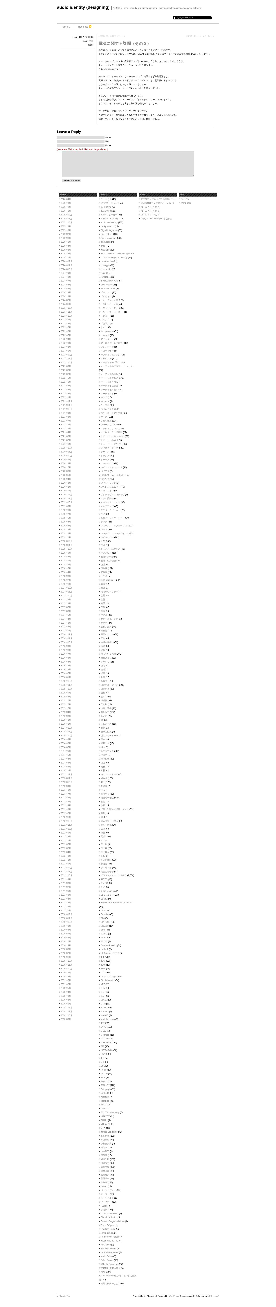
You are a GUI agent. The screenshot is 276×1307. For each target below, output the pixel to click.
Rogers (104, 1070)
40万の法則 (106, 211)
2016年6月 (66, 658)
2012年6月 (66, 844)
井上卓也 (105, 1140)
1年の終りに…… (109, 203)
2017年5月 (66, 615)
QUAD (104, 1054)
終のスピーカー (108, 774)
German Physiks (109, 945)
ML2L (103, 1031)
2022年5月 (66, 382)
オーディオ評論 (108, 389)
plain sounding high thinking (114, 257)
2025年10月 (66, 222)
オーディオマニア (109, 378)
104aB (104, 988)
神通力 (104, 755)
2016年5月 (66, 662)
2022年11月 (66, 358)
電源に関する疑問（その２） (125, 43)
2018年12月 (66, 541)
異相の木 (105, 743)
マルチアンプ (107, 506)
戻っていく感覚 (108, 654)
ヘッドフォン (107, 490)
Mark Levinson (108, 1019)
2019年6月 (66, 518)
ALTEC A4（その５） (151, 214)
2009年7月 (66, 980)
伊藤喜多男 (106, 1143)
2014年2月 (66, 766)
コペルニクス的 (108, 409)
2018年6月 (66, 564)
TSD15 (104, 941)
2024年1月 (66, 304)
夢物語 (104, 623)
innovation (106, 242)
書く (103, 696)
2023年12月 (66, 308)
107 (102, 996)
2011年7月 (66, 887)
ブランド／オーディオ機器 (114, 875)
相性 (103, 747)
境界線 (104, 615)
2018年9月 (66, 553)
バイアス (105, 471)
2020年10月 (66, 455)
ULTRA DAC (107, 1050)
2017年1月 (66, 630)
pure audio (106, 269)
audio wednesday (109, 222)
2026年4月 (66, 199)
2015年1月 (66, 724)
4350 (103, 968)
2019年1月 (66, 537)
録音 (103, 832)
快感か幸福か (107, 642)
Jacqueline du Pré (109, 1241)
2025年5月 (66, 242)
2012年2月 (66, 860)
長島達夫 (105, 1174)
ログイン (185, 199)
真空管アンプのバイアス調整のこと (158, 199)
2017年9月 (66, 599)
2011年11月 (66, 871)
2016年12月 (66, 634)
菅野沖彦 (105, 1170)
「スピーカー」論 (109, 304)
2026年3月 (66, 203)
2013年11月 (66, 778)
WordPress (186, 203)
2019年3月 (66, 529)
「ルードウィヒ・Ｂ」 (111, 312)
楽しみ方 (105, 712)
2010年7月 (66, 933)
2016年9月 (66, 646)
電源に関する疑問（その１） (113, 36)
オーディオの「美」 (110, 362)
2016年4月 (66, 665)
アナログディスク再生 (111, 343)
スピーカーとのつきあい (112, 436)
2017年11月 (66, 592)
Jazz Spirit (106, 250)
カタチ (104, 397)
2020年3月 (66, 483)
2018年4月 (66, 572)
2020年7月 (66, 467)
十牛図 (104, 576)
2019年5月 (66, 521)
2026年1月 (66, 211)
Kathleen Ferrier (108, 1248)
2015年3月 (66, 716)
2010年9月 (66, 926)
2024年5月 (66, 288)
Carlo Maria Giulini (110, 1213)
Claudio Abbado (108, 1217)
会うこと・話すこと (110, 549)
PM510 (104, 1073)
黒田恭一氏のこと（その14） (199, 36)
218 (102, 1046)
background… (107, 226)
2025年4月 (66, 246)
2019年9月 (66, 506)
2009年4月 (66, 992)
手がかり (105, 662)
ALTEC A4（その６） (151, 211)
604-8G (104, 883)
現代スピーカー (108, 735)
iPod (103, 246)
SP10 (103, 1104)
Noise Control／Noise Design (115, 253)
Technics (105, 1101)
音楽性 (104, 863)
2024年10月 (66, 269)
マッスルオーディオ (110, 502)
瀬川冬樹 (105, 1167)
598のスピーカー (109, 214)
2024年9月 (66, 273)
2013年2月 (66, 813)
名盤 (103, 599)
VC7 (103, 910)
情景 (103, 646)
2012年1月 (66, 863)
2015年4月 (66, 712)
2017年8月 (66, 603)
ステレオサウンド (109, 428)
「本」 (104, 319)
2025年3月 (66, 250)
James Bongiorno (109, 1132)
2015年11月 (66, 685)
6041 (103, 887)
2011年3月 (66, 902)
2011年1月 (66, 910)
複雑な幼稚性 (107, 797)
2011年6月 (66, 891)
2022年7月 (66, 374)
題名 (103, 1272)
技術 (103, 665)
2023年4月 (66, 339)
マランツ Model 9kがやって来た (156, 218)
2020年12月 (66, 448)
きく (103, 327)
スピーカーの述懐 (109, 440)
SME (103, 1077)
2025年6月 (66, 238)
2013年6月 (66, 797)
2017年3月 (66, 623)
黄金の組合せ (107, 871)
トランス (105, 455)
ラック (104, 521)
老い (103, 782)
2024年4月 (66, 292)
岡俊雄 (104, 1155)
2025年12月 (66, 214)
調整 (103, 813)
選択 (103, 829)
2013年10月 (66, 782)
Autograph (106, 1089)
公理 (103, 564)
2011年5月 (66, 895)
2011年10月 (66, 875)
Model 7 (104, 1015)
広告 (103, 638)
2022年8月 (66, 370)
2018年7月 (66, 560)
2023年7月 (66, 327)
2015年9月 (66, 692)
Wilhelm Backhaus (110, 1264)
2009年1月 (66, 1003)
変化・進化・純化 (109, 619)
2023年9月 (66, 319)
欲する (104, 716)
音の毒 (104, 848)
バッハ (104, 1186)
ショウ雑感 (106, 421)
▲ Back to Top (63, 1296)
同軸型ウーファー (109, 592)
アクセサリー (107, 339)
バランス (105, 479)
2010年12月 (66, 914)
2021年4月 (66, 432)
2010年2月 (66, 953)
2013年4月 (66, 805)
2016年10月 (66, 642)
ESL (103, 1066)
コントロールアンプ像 (111, 413)
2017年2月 (66, 626)
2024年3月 (66, 296)
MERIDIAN (106, 1042)
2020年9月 (66, 459)
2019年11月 (66, 498)
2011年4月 (66, 899)
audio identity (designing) (83, 7)
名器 (103, 595)
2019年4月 (66, 525)
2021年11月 (66, 405)
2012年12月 (66, 821)
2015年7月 (66, 700)
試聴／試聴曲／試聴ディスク (115, 809)
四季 (103, 603)
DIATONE (105, 922)
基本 (103, 611)
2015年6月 (66, 704)
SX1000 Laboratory (110, 1112)
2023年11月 (66, 312)
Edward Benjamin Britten (112, 1221)
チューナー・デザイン (111, 444)
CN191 (104, 1120)
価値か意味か (107, 556)
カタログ (105, 401)
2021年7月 (66, 421)
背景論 (104, 786)
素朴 (103, 766)
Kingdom (105, 1097)
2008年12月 (66, 1007)
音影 (103, 856)
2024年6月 (66, 284)
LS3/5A (104, 899)
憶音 (103, 650)
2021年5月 (66, 428)
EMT (103, 930)
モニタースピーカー (110, 510)
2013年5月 (66, 801)
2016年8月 (66, 650)
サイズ (104, 417)
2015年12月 (66, 681)
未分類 (104, 1206)
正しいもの (106, 724)
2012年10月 (66, 829)
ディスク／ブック (109, 448)
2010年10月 (66, 922)
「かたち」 (106, 296)
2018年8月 (66, 556)
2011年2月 (66, 906)
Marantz (104, 1011)
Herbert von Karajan (110, 1237)
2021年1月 (66, 444)
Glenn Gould (107, 1233)
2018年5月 (66, 568)
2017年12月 (66, 588)
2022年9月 (66, 366)
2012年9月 (66, 832)
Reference (106, 277)
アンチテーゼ (107, 347)
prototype (105, 265)
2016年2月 (66, 673)
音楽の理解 (106, 860)
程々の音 (105, 759)
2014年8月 (66, 743)
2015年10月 (66, 689)
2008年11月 (66, 1011)
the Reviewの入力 (109, 281)
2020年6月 (66, 471)
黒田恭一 (105, 1178)
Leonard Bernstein (109, 1252)
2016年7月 (66, 654)
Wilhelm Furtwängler (110, 1268)
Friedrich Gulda (108, 1229)
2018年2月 (66, 580)
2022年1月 (66, 397)
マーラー (105, 1194)
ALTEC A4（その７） (151, 207)
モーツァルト (107, 1198)
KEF (103, 984)
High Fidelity (107, 234)
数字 (103, 677)
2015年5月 (66, 708)
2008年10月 (66, 1015)
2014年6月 (66, 751)
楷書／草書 (106, 708)
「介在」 (105, 316)
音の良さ (105, 852)
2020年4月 (66, 479)
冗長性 (104, 572)
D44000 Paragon (109, 976)
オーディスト (107, 393)
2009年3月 (66, 996)
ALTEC (104, 879)
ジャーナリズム (108, 424)
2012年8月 (66, 836)
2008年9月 (66, 1019)
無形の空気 (106, 731)
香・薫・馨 (106, 867)
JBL (102, 957)
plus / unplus (107, 261)
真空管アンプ (107, 751)
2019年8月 (66, 510)
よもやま (105, 335)
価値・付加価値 (108, 560)
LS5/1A (104, 1000)
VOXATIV (105, 1124)
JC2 (102, 1023)
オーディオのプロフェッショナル (117, 366)
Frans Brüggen (108, 1225)
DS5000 (104, 926)
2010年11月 (66, 918)
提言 (103, 673)
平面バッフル (107, 634)
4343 (103, 961)
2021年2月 (66, 440)
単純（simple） (108, 580)
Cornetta (105, 1093)
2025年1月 (66, 257)
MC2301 (105, 1038)
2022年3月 (66, 389)
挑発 (103, 669)
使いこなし (106, 553)
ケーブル (105, 405)
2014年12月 (66, 728)
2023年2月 (66, 347)
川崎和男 (105, 1163)
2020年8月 (66, 463)
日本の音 (105, 689)
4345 (103, 965)
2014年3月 (66, 762)
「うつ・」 (106, 292)
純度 (103, 762)
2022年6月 (66, 378)
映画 (103, 692)
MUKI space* (213, 1296)
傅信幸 (104, 1147)
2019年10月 (66, 502)
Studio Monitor (108, 980)
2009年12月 (66, 961)
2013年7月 (66, 794)
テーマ (104, 199)
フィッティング (108, 483)
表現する (105, 794)
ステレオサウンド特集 (111, 432)
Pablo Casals (107, 1260)
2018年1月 (66, 584)
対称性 (104, 630)
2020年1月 (66, 490)
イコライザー (107, 351)
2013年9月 (66, 786)
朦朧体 (104, 700)
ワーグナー (106, 1202)
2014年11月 (66, 731)
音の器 (104, 844)
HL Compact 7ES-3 (110, 953)
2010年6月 (66, 937)
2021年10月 (66, 409)
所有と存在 (106, 658)
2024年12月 (66, 261)
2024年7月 (66, 281)
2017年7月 (66, 607)
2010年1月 (66, 957)
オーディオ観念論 (109, 385)
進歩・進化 (106, 825)
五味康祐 (105, 1136)
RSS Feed (84, 26)
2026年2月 (66, 207)
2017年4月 (66, 619)
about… (66, 27)
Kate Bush (106, 1244)
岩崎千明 (105, 1159)
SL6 (102, 918)
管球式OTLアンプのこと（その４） (158, 203)
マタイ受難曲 (107, 498)
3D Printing (106, 207)
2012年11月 (66, 825)
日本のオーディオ (109, 685)
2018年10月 (66, 549)
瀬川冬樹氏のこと (109, 1283)
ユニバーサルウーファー (112, 518)
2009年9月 (66, 972)
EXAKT (104, 1007)
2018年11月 (66, 545)
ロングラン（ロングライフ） (115, 533)
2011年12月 (66, 867)
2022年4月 (66, 385)
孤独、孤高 (106, 626)
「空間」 (105, 323)
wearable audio (108, 288)
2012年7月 (66, 840)
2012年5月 (66, 848)
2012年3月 (66, 856)
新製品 (104, 681)
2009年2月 (66, 1000)
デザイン (105, 451)
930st (103, 937)
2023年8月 (66, 323)
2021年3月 (66, 436)
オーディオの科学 (109, 374)
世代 (103, 541)
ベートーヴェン (108, 1190)
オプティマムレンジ (110, 354)
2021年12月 (66, 401)
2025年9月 (66, 226)
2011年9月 (66, 879)
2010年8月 (66, 930)
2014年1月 (66, 770)
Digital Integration (109, 230)
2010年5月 (66, 941)
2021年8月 (66, 417)
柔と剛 (104, 704)
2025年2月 (66, 253)
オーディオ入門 (108, 382)
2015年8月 (66, 696)
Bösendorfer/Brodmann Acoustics (117, 902)
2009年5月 (66, 988)
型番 (103, 607)
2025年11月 (66, 218)
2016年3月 (66, 669)
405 (102, 1058)
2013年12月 (66, 774)
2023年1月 (66, 351)
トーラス (105, 459)
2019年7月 (66, 514)
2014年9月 (66, 739)
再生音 (104, 568)
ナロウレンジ (107, 463)
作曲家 (104, 1182)
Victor (103, 1108)
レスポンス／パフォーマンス (115, 525)
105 (102, 992)
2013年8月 (66, 790)
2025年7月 (66, 234)
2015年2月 (66, 720)
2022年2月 (66, 393)
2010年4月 (66, 945)
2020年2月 (66, 487)
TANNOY (105, 1085)
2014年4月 (66, 759)
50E (102, 1062)
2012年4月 (66, 852)
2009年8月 (66, 976)
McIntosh (105, 1035)
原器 (103, 584)
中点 (103, 545)
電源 (91, 41)
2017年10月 (66, 595)
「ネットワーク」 (109, 308)
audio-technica (108, 891)
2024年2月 (66, 300)
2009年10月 (66, 968)
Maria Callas (107, 1256)
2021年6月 (66, 424)
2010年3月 (66, 949)
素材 (103, 770)
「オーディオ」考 (109, 300)
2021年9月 (66, 413)
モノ (103, 514)
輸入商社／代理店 (109, 821)
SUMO (104, 1081)
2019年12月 (66, 494)
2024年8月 (66, 277)
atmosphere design (110, 218)
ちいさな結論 (107, 331)
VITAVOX (105, 1116)
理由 (103, 739)
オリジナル (106, 358)
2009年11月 (66, 965)
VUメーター (106, 284)
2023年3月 (66, 343)
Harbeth (104, 949)
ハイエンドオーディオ (111, 467)
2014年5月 (66, 755)
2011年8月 (66, 883)
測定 (103, 728)
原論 (103, 588)
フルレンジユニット (110, 487)
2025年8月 (66, 230)
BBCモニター (107, 895)
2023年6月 (66, 331)
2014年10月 (66, 735)
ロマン (104, 529)
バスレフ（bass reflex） (112, 475)
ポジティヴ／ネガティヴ (112, 494)
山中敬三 (105, 1151)
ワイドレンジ (107, 537)
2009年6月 (66, 984)
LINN (103, 1003)
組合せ (104, 778)
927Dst (104, 933)
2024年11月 (66, 265)
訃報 (103, 805)
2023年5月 (66, 335)
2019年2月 (66, 533)
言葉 (103, 801)
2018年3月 (66, 576)
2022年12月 (66, 354)
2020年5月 (66, 475)
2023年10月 (66, 316)
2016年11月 (66, 638)
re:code (104, 273)
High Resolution (108, 238)
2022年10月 (66, 362)
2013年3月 (66, 809)
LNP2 (103, 1027)
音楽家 (104, 1209)
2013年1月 (66, 817)
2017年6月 (66, 611)
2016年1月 (66, 677)
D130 (103, 972)
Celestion (105, 914)
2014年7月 (66, 747)
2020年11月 (66, 451)
